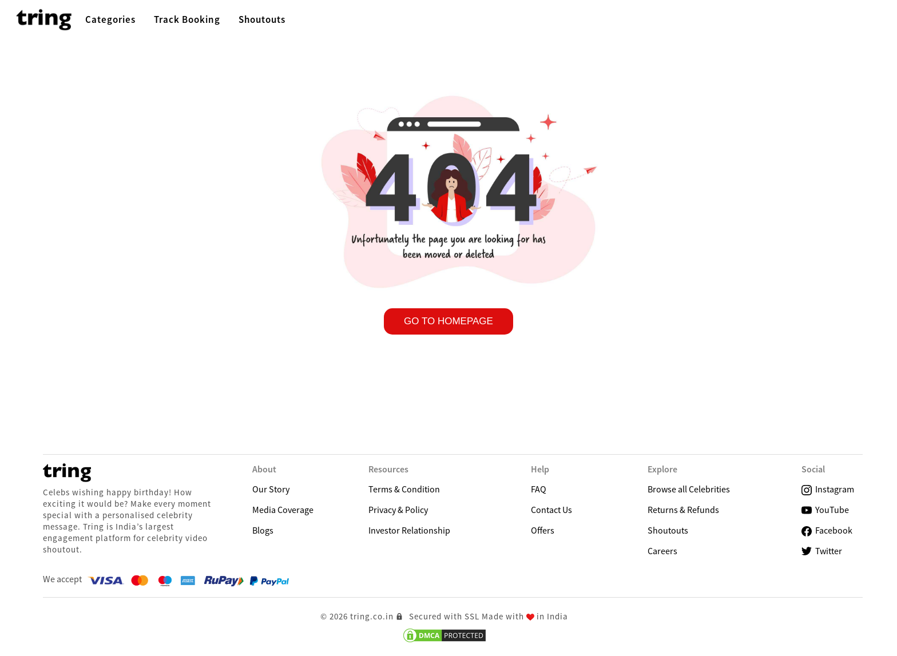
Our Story (270, 489)
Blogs (262, 530)
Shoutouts (668, 530)
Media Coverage (282, 509)
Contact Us (551, 509)
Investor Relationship (409, 530)
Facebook (826, 530)
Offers (542, 530)
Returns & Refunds (683, 509)
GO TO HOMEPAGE (448, 321)
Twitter (821, 551)
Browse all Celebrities (689, 489)
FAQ (538, 489)
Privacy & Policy (398, 509)
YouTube (825, 510)
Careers (662, 550)
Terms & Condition (404, 489)
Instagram (827, 489)
